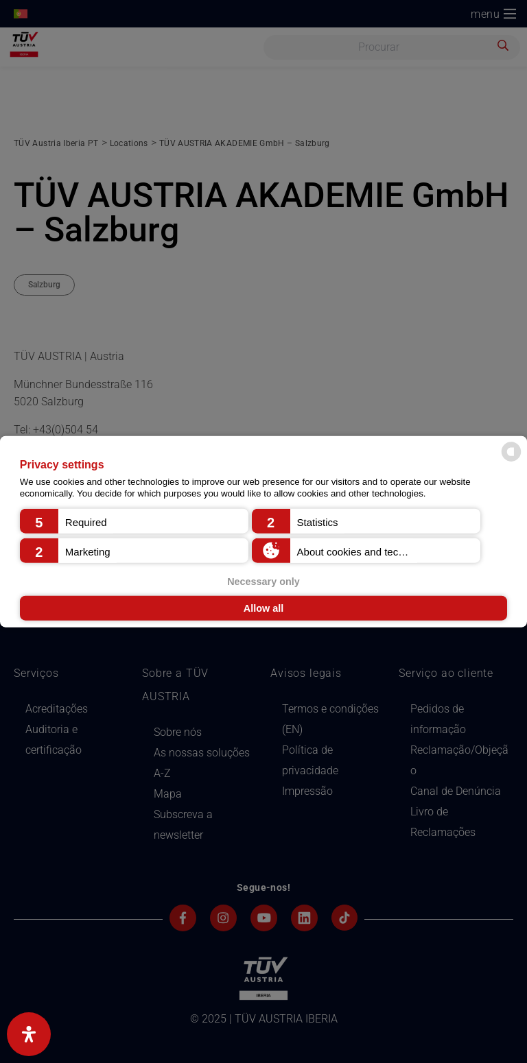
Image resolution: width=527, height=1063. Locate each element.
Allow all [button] (263, 608)
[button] (134, 520)
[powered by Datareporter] (511, 460)
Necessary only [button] (263, 580)
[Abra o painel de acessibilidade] (29, 1034)
